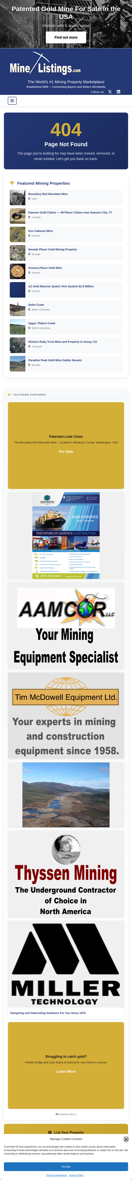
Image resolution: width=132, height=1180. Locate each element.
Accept (66, 1166)
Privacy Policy (76, 1175)
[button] (126, 1139)
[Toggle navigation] (12, 101)
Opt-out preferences (56, 1175)
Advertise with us (66, 1114)
